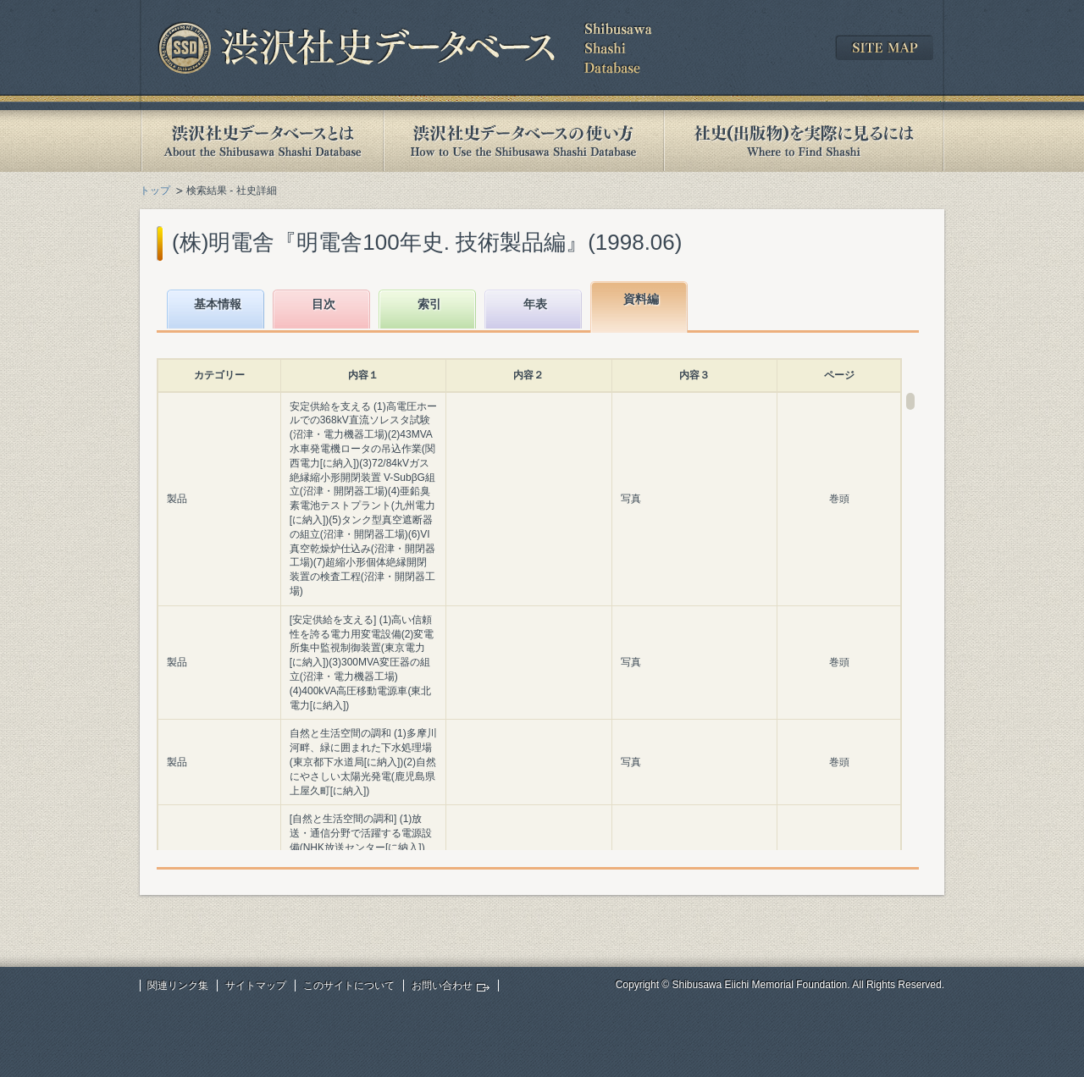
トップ (155, 190)
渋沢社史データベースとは (261, 141)
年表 (535, 304)
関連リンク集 (177, 985)
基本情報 (217, 304)
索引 (429, 304)
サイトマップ (255, 985)
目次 (323, 304)
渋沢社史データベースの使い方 (523, 141)
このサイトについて (349, 985)
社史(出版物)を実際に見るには (803, 141)
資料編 (641, 299)
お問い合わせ (442, 985)
